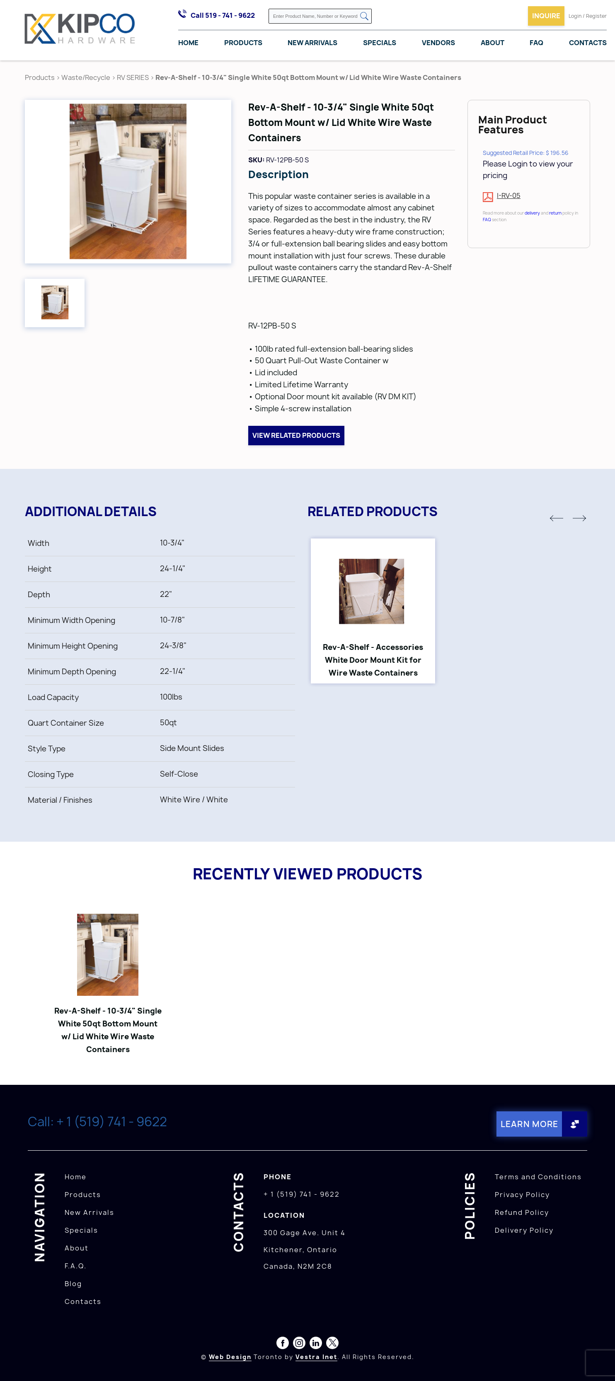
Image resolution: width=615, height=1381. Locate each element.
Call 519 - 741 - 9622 (223, 15)
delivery (532, 213)
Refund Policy (522, 1212)
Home (188, 42)
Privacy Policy (522, 1194)
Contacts (588, 42)
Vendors (438, 42)
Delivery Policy (524, 1229)
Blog (73, 1283)
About (492, 42)
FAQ (536, 42)
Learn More (529, 1124)
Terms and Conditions (538, 1176)
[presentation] (599, 1362)
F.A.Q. (76, 1265)
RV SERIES (133, 77)
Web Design (230, 1356)
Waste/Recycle (86, 77)
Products (243, 42)
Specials (379, 42)
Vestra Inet (316, 1356)
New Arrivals (312, 42)
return (555, 213)
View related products (296, 435)
